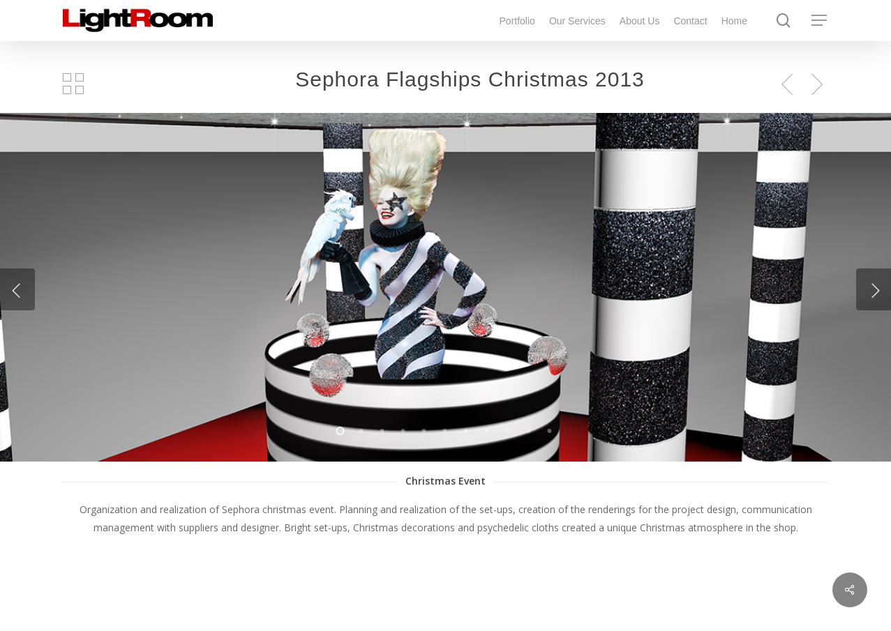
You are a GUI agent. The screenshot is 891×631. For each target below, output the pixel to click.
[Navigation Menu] (819, 20)
